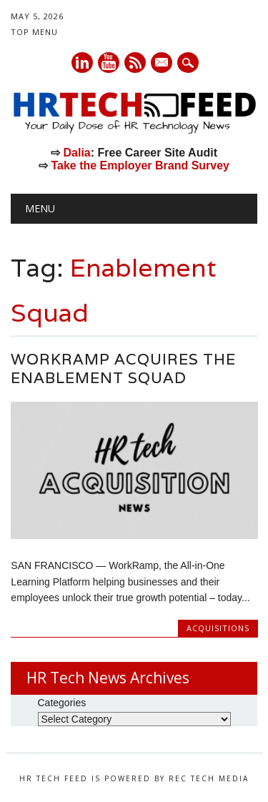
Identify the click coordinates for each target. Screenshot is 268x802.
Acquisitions (218, 628)
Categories (62, 702)
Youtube (108, 62)
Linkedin (82, 62)
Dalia (76, 153)
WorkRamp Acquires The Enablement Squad (123, 368)
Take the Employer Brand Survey (140, 165)
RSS (135, 62)
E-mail (162, 63)
